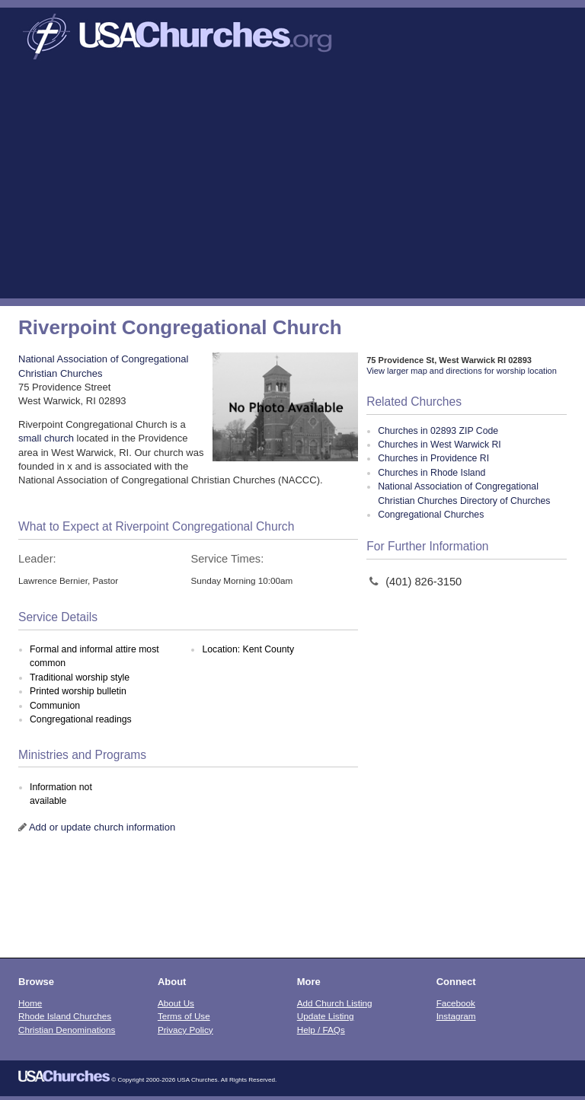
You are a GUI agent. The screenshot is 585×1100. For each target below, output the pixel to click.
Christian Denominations (66, 1030)
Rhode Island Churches (64, 1016)
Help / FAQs (321, 1030)
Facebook (455, 1003)
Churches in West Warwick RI (439, 444)
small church (46, 438)
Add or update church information (102, 827)
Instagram (456, 1016)
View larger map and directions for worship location (461, 370)
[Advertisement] (292, 184)
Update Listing (325, 1016)
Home (30, 1003)
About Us (176, 1003)
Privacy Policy (185, 1030)
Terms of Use (184, 1016)
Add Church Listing (334, 1003)
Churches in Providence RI (433, 458)
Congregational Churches (431, 514)
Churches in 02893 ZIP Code (438, 431)
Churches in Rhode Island (431, 472)
